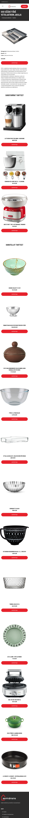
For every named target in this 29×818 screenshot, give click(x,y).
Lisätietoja (14, 62)
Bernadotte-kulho (14, 508)
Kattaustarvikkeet (6, 18)
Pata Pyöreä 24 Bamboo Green (14, 733)
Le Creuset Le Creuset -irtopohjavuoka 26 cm (14, 776)
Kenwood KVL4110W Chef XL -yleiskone (14, 181)
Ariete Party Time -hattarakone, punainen (14, 224)
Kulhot (14, 18)
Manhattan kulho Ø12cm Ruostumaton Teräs (14, 325)
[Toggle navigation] (2, 6)
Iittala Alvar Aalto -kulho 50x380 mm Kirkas (14, 456)
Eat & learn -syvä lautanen (14, 656)
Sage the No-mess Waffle (14, 699)
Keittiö (4, 812)
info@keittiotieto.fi (4, 1)
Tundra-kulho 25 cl (14, 604)
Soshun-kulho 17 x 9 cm (14, 288)
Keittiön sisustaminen (8, 814)
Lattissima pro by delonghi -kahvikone (14, 138)
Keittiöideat (6, 817)
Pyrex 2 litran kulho (14, 413)
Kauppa (24, 6)
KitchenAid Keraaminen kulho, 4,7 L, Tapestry (14, 551)
